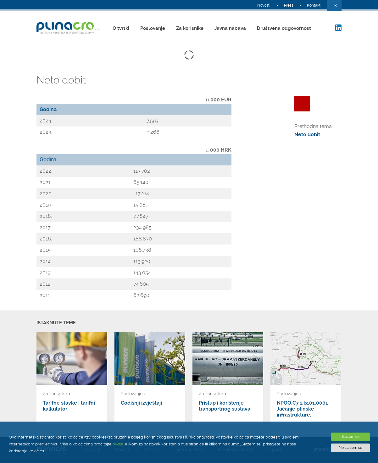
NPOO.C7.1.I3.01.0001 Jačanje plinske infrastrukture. (302, 409)
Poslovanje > (133, 393)
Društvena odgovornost (284, 28)
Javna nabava (230, 28)
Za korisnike (189, 28)
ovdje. (118, 444)
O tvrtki (121, 28)
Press (288, 5)
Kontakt (313, 5)
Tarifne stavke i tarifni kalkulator (69, 406)
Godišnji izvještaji (141, 403)
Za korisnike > (56, 393)
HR (334, 5)
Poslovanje (152, 28)
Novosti (263, 5)
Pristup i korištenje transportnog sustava (224, 406)
